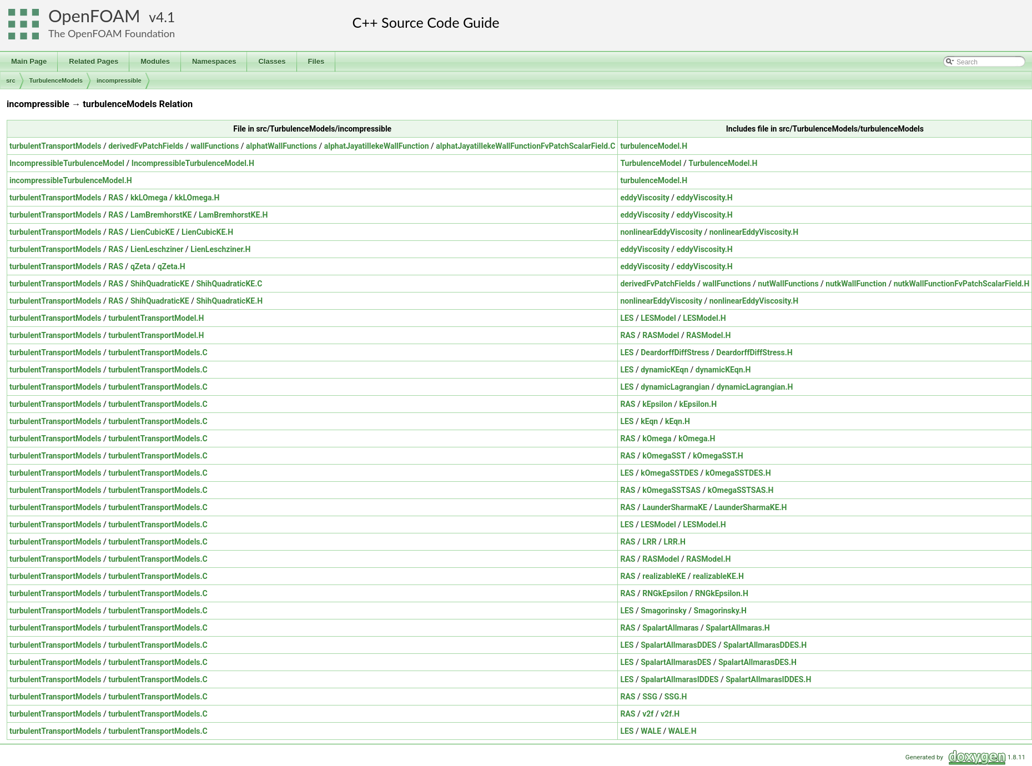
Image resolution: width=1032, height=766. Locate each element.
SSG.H (675, 696)
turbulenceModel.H (653, 146)
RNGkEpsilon (665, 593)
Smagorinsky (664, 610)
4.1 (165, 17)
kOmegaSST (664, 455)
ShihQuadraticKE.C (229, 283)
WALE (651, 731)
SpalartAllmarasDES (676, 662)
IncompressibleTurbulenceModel (66, 163)
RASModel (660, 335)
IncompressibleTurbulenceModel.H (193, 163)
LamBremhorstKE (161, 214)
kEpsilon (657, 404)
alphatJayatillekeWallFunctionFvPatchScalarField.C (525, 146)
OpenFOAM (94, 16)
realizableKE (664, 576)
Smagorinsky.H (720, 610)
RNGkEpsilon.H (721, 593)
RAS (115, 197)
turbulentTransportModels (55, 146)
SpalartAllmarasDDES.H (765, 645)
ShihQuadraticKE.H (229, 300)
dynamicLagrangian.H (755, 386)
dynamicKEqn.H (723, 369)
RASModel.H (708, 335)
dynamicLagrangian (675, 386)
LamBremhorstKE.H (233, 214)
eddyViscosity (644, 197)
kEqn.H (677, 421)
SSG (649, 696)
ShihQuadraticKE (159, 283)
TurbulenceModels (56, 80)
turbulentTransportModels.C (158, 352)
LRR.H (674, 541)
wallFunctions (214, 146)
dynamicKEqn (664, 369)
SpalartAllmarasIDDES (679, 679)
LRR (649, 541)
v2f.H (670, 713)
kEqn (649, 421)
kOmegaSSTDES (669, 472)
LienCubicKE (152, 232)
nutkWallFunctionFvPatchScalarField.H (962, 283)
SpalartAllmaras (670, 627)
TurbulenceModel (650, 163)
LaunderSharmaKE (674, 507)
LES (626, 318)
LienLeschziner (157, 249)
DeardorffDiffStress (675, 352)
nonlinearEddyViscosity (661, 232)
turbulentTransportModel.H (156, 318)
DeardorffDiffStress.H (754, 352)
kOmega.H (696, 438)
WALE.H (682, 731)
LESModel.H (704, 318)
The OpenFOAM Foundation (111, 33)
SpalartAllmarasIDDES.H (768, 679)
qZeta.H (171, 266)
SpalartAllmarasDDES (678, 645)
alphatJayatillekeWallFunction (376, 146)
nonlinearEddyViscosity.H (753, 232)
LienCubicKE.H (207, 232)
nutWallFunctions (788, 283)
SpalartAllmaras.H (737, 627)
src (11, 80)
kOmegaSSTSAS (671, 490)
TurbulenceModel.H (722, 163)
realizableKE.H (718, 576)
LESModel (658, 318)
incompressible (119, 80)
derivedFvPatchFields (145, 146)
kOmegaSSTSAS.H (741, 490)
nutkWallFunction (856, 283)
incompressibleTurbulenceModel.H (70, 180)
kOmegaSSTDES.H (738, 472)
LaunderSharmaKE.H (750, 507)
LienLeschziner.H (220, 249)
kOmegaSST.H (718, 455)
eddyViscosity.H (704, 197)
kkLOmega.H (197, 197)
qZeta (140, 266)
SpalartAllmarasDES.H (757, 662)
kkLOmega (149, 197)
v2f (647, 713)
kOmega (656, 438)
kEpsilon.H (698, 404)
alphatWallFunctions (281, 146)
